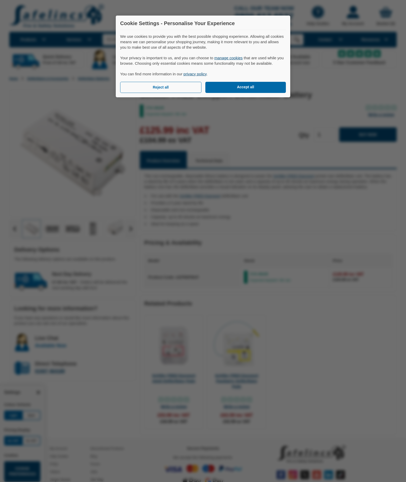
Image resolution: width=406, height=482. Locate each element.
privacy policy (195, 74)
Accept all (245, 87)
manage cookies (228, 58)
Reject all (161, 87)
